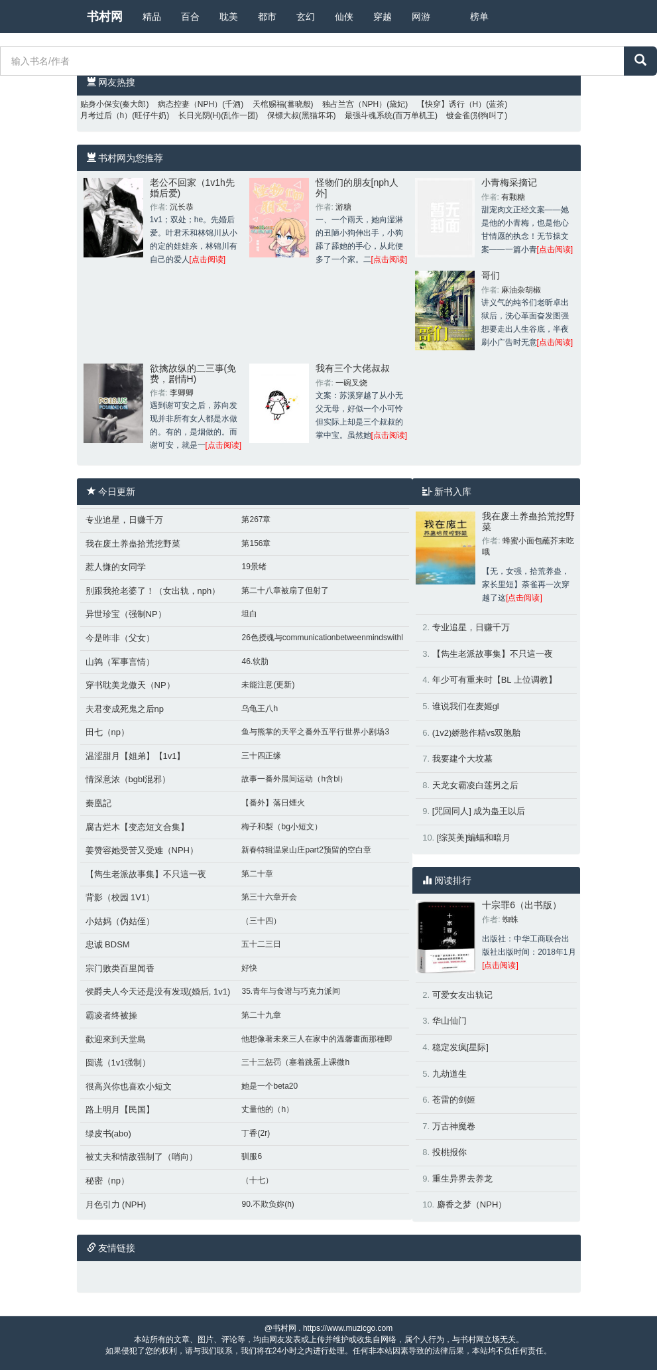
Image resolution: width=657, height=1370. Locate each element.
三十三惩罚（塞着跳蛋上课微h (295, 1062)
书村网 (105, 16)
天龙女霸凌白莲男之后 (475, 785)
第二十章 (257, 873)
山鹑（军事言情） (120, 662)
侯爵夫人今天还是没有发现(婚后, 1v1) (158, 991)
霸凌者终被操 (111, 1015)
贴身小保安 (100, 104)
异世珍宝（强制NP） (126, 614)
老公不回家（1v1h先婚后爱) (192, 187)
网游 (421, 16)
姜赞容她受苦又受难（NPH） (142, 850)
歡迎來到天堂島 (116, 1039)
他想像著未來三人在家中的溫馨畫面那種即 (316, 1039)
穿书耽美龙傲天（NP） (130, 685)
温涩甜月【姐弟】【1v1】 (136, 756)
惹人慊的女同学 (116, 567)
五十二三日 (261, 944)
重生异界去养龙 (462, 1179)
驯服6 (251, 1156)
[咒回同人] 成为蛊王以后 (479, 811)
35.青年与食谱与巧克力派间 (290, 991)
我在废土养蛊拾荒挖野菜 (133, 544)
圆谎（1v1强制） (118, 1062)
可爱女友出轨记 (462, 995)
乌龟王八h (259, 708)
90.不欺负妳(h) (267, 1204)
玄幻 (305, 16)
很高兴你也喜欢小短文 (129, 1086)
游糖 (343, 207)
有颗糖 (513, 197)
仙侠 (344, 16)
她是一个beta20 (269, 1086)
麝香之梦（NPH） (472, 1204)
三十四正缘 (261, 755)
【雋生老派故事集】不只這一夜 (146, 874)
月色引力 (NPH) (116, 1204)
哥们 (490, 275)
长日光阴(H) (199, 115)
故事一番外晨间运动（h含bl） (294, 779)
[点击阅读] (208, 259)
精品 (152, 16)
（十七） (257, 1180)
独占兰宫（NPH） (354, 104)
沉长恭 (182, 207)
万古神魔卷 (453, 1126)
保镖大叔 (283, 115)
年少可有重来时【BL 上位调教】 (494, 680)
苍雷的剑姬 (453, 1100)
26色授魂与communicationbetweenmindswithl (321, 637)
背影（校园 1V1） (120, 897)
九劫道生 (449, 1074)
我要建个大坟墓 (462, 759)
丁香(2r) (255, 1133)
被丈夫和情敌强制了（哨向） (142, 1157)
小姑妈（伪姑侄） (120, 921)
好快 (249, 968)
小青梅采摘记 (509, 182)
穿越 (382, 16)
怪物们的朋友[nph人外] (357, 187)
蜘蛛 (510, 919)
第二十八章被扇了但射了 (285, 590)
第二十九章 (261, 1015)
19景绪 (253, 566)
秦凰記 (98, 803)
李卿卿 (182, 392)
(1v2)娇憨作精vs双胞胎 (476, 733)
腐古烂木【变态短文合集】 (137, 827)
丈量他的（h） (267, 1109)
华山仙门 (449, 1021)
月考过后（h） (106, 115)
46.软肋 (255, 661)
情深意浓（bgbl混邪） (128, 779)
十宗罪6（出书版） (522, 905)
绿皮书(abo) (108, 1133)
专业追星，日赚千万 (124, 520)
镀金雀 (458, 115)
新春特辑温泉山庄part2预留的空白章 (306, 850)
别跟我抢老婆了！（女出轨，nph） (153, 591)
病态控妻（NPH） (190, 104)
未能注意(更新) (267, 684)
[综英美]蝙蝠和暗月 (473, 838)
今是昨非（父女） (120, 638)
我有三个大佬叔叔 (353, 368)
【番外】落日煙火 (273, 802)
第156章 (255, 543)
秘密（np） (107, 1181)
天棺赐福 (268, 104)
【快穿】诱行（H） (452, 104)
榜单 (479, 16)
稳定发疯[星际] (460, 1047)
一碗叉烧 (351, 382)
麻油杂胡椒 (521, 290)
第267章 (255, 519)
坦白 (249, 613)
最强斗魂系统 (368, 115)
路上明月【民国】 (120, 1110)
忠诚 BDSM (108, 944)
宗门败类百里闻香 (120, 968)
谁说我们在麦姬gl (465, 706)
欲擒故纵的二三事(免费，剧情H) (193, 373)
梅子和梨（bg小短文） (281, 826)
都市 (267, 16)
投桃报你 (449, 1152)
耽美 (228, 16)
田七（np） (107, 732)
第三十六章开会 (269, 897)
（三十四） (261, 920)
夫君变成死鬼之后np (125, 709)
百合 (190, 16)
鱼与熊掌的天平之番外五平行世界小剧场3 (315, 731)
